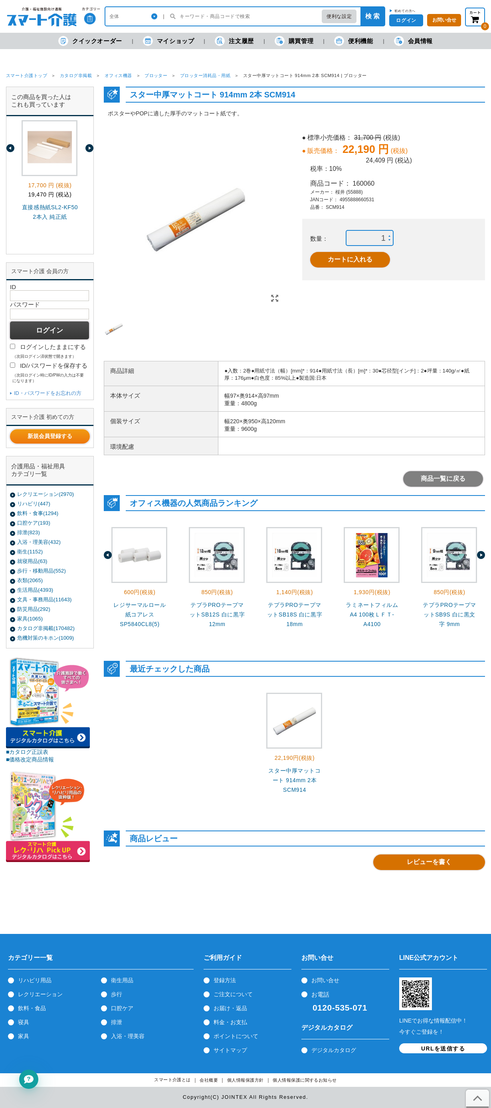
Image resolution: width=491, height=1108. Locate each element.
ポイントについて (236, 1036)
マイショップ (168, 41)
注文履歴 (234, 41)
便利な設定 (339, 16)
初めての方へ (405, 11)
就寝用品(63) (32, 561)
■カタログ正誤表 (27, 752)
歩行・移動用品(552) (41, 571)
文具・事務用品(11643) (44, 600)
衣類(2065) (30, 580)
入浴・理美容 (128, 1036)
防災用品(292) (33, 609)
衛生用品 (122, 980)
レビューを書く (429, 861)
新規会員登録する (50, 436)
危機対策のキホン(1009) (45, 638)
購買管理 (294, 41)
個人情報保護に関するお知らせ (305, 1080)
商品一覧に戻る (443, 478)
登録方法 (225, 980)
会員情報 (413, 41)
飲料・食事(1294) (37, 513)
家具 (23, 1036)
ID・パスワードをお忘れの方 (47, 393)
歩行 (116, 994)
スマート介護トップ (26, 75)
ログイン (406, 20)
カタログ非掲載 (76, 75)
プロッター (156, 75)
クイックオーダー (90, 41)
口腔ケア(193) (33, 523)
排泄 (116, 1022)
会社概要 (209, 1080)
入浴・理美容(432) (39, 542)
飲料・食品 (32, 1008)
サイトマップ (230, 1050)
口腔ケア (122, 1008)
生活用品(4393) (35, 590)
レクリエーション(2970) (45, 494)
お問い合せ (325, 980)
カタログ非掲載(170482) (46, 628)
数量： (319, 238)
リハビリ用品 (34, 980)
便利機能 (353, 41)
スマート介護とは (172, 1080)
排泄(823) (28, 532)
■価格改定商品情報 (30, 759)
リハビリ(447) (33, 504)
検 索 (372, 16)
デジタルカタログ (333, 1050)
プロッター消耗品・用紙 (205, 75)
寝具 (23, 1022)
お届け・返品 (230, 1008)
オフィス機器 (118, 75)
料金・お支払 (230, 1022)
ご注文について (233, 994)
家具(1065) (30, 619)
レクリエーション (40, 994)
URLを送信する (443, 1048)
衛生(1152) (30, 552)
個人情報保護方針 (245, 1080)
